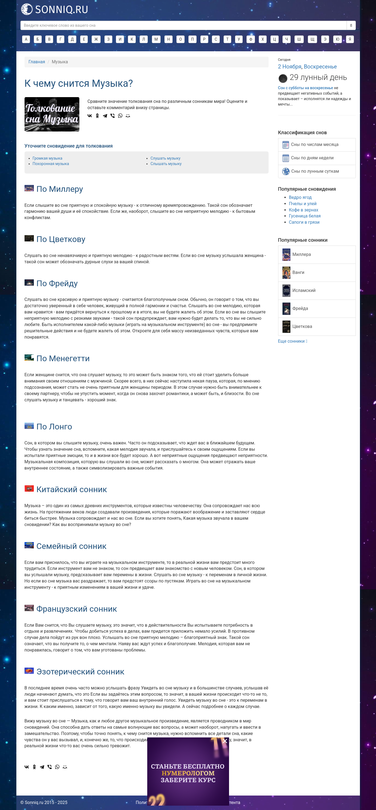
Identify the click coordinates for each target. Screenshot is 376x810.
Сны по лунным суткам (310, 171)
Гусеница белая (305, 216)
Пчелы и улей (303, 203)
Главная (37, 61)
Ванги (293, 273)
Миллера (296, 255)
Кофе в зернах (303, 210)
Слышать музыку (166, 164)
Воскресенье (320, 66)
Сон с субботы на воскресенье (305, 88)
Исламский (299, 291)
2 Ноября (290, 66)
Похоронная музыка (51, 164)
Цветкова (297, 327)
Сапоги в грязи (304, 222)
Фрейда (295, 309)
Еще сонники (293, 341)
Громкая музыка (47, 158)
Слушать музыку (166, 158)
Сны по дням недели (308, 158)
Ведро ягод (300, 197)
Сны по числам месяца (310, 145)
